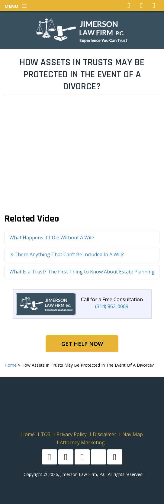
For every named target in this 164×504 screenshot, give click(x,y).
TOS (45, 434)
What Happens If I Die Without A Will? (52, 237)
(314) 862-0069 (111, 306)
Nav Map (132, 434)
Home (28, 434)
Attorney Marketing (82, 442)
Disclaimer (104, 434)
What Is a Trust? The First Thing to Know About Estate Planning (82, 271)
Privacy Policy (71, 434)
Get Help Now (82, 343)
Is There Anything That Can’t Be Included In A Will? (66, 254)
